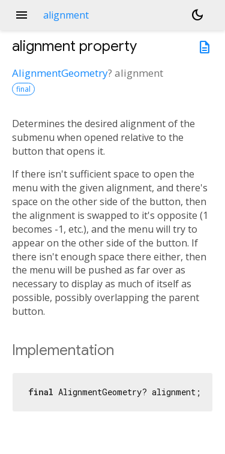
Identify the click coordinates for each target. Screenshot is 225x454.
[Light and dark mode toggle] (197, 15)
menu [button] (21, 15)
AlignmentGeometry (60, 73)
